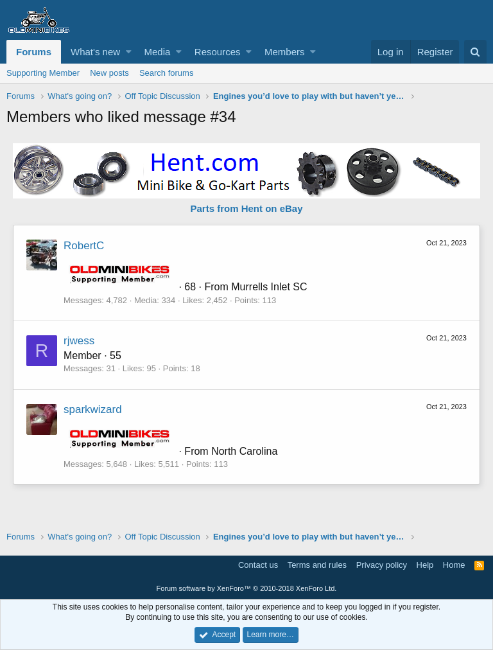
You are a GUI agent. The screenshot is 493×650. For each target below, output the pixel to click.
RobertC (84, 246)
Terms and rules (317, 565)
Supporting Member (43, 73)
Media (157, 51)
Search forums (166, 73)
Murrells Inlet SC (269, 286)
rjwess (79, 341)
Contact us (258, 565)
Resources (218, 51)
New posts (109, 73)
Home (454, 565)
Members (284, 51)
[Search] (475, 52)
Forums (33, 51)
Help (425, 565)
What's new (95, 51)
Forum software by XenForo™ (247, 588)
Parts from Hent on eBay (246, 208)
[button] (129, 52)
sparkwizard (93, 409)
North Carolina (244, 451)
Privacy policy (381, 565)
